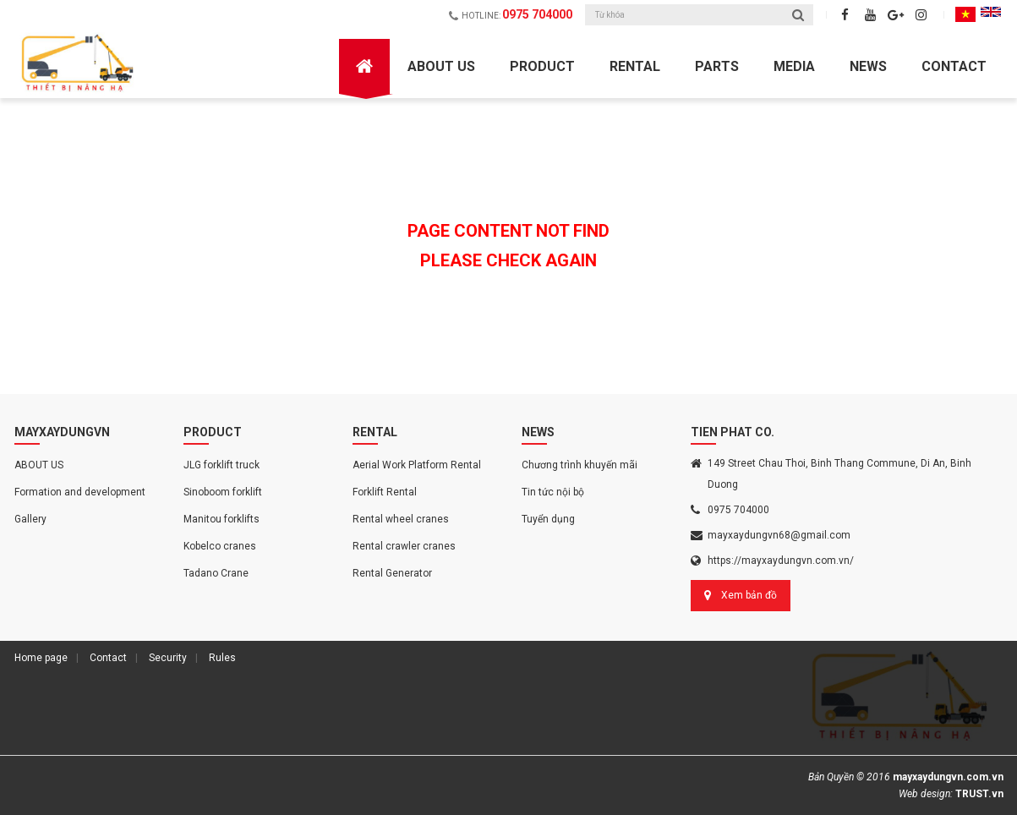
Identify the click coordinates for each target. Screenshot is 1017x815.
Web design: (926, 794)
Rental (635, 66)
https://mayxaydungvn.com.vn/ (781, 560)
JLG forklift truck (221, 465)
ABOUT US (441, 66)
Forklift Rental (385, 492)
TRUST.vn (979, 794)
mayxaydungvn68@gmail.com (779, 535)
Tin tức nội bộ (553, 492)
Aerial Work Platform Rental (417, 465)
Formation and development (79, 492)
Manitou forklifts (221, 519)
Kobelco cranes (219, 546)
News (868, 66)
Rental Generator (392, 573)
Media (794, 66)
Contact (954, 66)
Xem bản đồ (749, 595)
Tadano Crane (216, 573)
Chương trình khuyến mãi (579, 465)
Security (168, 658)
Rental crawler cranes (404, 546)
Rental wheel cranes (401, 519)
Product (542, 66)
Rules (222, 658)
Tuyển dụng (548, 519)
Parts (717, 66)
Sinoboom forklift (222, 492)
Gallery (30, 519)
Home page (41, 658)
